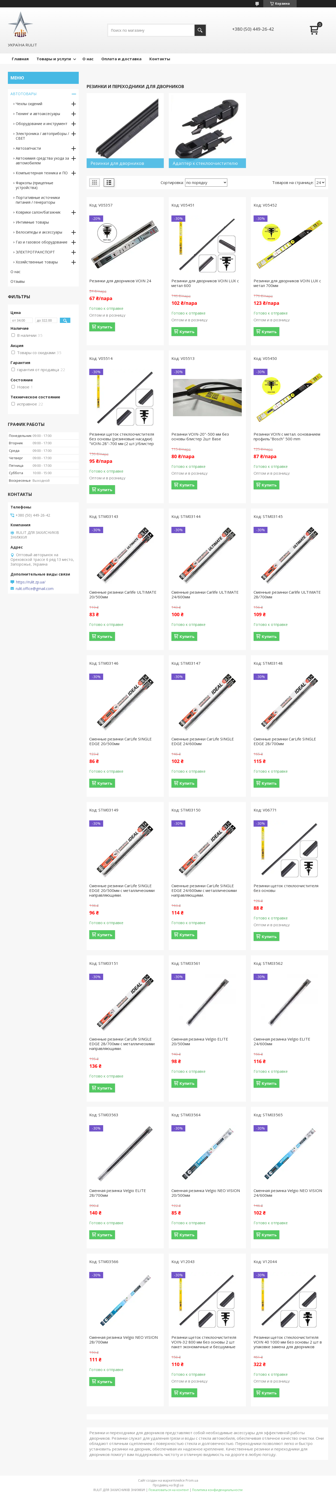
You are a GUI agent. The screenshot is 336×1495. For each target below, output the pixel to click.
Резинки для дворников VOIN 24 (120, 280)
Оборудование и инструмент (41, 123)
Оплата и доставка (121, 58)
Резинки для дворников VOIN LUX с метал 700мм (287, 283)
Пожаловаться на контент (169, 1490)
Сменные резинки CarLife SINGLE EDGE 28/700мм (285, 741)
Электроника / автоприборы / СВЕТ (42, 136)
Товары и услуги (53, 58)
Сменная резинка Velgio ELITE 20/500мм (199, 1041)
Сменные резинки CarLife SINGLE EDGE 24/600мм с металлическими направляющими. (204, 890)
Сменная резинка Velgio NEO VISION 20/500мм (205, 1193)
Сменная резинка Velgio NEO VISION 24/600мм (288, 1193)
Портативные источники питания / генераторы (38, 200)
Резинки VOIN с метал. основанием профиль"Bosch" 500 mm (287, 436)
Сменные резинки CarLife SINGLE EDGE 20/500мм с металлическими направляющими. (122, 890)
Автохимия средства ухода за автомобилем (42, 160)
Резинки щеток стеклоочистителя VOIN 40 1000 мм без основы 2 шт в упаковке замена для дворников (288, 1342)
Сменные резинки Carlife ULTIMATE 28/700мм (287, 594)
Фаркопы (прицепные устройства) (34, 185)
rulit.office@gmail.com (35, 588)
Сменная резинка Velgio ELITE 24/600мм (282, 1041)
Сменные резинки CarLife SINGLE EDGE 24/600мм (202, 741)
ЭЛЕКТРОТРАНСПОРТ (35, 252)
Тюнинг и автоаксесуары (38, 113)
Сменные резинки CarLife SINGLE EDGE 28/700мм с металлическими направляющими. (122, 1044)
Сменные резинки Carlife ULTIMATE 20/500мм (122, 594)
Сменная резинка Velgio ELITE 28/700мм (117, 1193)
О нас (87, 58)
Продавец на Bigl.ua (168, 1485)
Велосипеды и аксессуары (39, 232)
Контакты (159, 58)
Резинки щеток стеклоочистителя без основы (286, 888)
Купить (104, 326)
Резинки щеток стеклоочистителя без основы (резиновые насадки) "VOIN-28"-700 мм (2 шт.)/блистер (121, 439)
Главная (20, 58)
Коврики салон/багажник (38, 212)
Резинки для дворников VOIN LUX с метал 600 (205, 283)
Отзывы (17, 281)
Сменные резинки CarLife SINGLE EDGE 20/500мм (120, 741)
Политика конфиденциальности (217, 1490)
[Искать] (200, 30)
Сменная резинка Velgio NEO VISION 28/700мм (123, 1339)
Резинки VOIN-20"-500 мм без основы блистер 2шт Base (200, 436)
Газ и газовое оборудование (41, 242)
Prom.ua (192, 1480)
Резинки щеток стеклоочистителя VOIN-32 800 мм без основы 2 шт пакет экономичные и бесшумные (203, 1342)
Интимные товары (32, 222)
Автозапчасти (28, 148)
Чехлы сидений (29, 103)
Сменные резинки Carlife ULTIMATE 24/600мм (205, 594)
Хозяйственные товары (37, 261)
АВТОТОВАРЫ (23, 93)
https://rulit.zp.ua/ (30, 582)
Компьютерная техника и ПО (42, 172)
